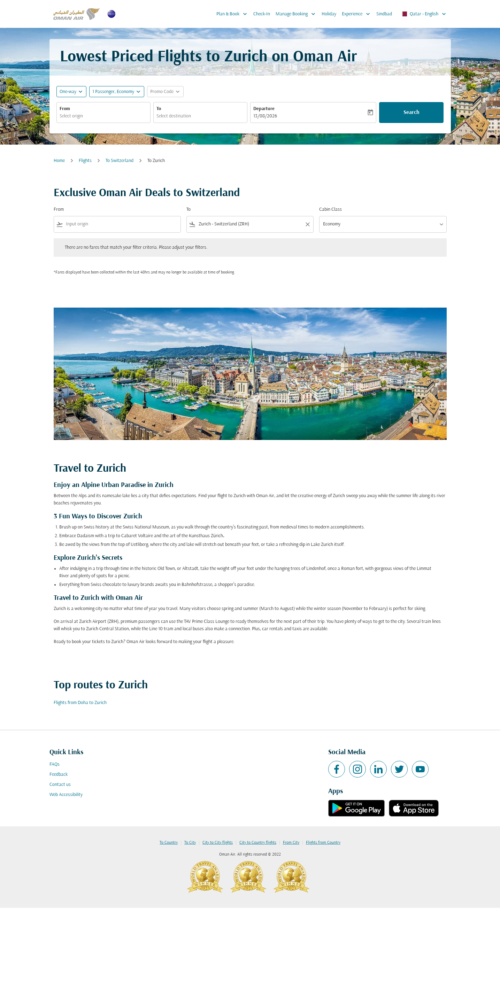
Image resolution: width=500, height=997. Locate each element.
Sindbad (384, 14)
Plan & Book (233, 13)
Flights (85, 160)
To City (190, 843)
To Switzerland (119, 160)
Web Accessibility (66, 794)
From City (291, 843)
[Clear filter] (307, 224)
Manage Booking (297, 13)
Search (411, 112)
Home (59, 160)
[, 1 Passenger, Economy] (113, 91)
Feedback (58, 774)
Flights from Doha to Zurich (80, 702)
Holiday (329, 14)
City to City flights (217, 843)
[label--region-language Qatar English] (423, 13)
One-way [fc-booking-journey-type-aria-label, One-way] (68, 91)
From (65, 108)
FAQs (54, 764)
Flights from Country (323, 843)
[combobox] (103, 116)
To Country (169, 843)
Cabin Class (330, 209)
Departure (264, 108)
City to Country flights (257, 843)
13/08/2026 (265, 116)
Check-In (261, 14)
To (158, 108)
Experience (358, 13)
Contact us (60, 784)
